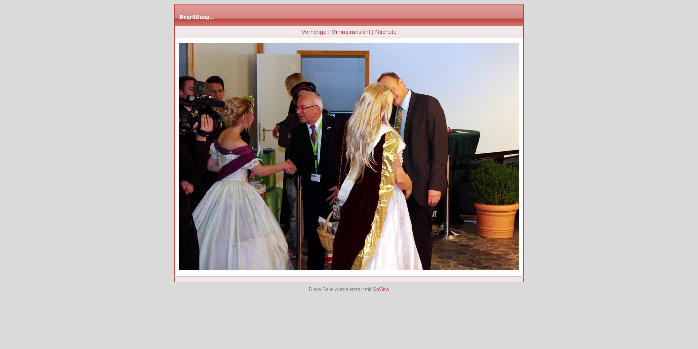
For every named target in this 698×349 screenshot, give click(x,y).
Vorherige (313, 32)
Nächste (386, 32)
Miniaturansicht (350, 32)
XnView (381, 289)
